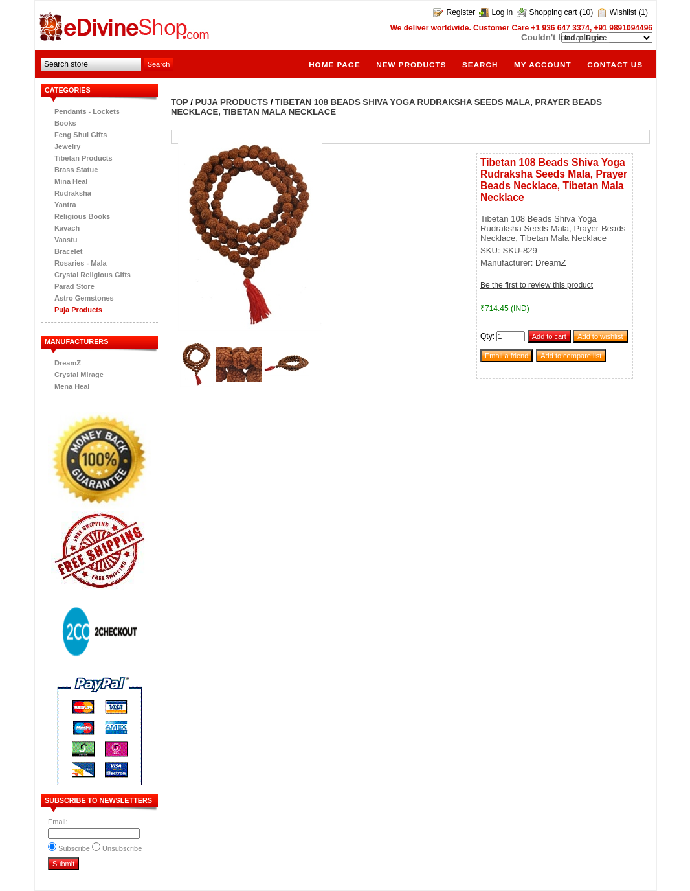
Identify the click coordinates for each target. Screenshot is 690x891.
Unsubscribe (122, 848)
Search (480, 64)
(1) (643, 12)
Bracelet (68, 251)
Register (460, 12)
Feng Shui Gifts (80, 135)
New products (411, 64)
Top (179, 102)
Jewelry (67, 146)
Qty (486, 336)
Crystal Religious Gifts (92, 275)
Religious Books (82, 216)
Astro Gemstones (84, 298)
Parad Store (74, 286)
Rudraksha (72, 193)
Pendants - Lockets (87, 111)
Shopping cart (553, 12)
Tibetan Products (83, 158)
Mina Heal (70, 181)
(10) (586, 12)
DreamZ (67, 363)
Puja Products (78, 310)
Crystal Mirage (79, 374)
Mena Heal (71, 386)
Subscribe (74, 848)
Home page (335, 64)
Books (65, 123)
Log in (502, 12)
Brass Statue (76, 170)
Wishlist (623, 12)
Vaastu (65, 240)
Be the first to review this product (536, 285)
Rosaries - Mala (80, 263)
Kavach (67, 228)
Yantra (65, 205)
